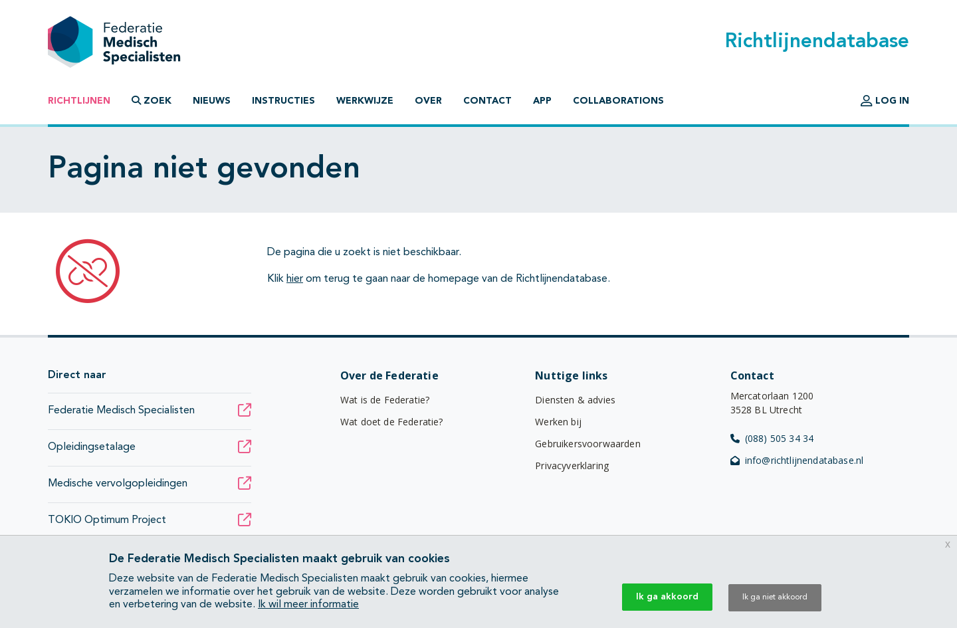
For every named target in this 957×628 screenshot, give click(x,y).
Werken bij (558, 421)
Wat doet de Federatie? (391, 421)
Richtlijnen (79, 101)
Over (428, 101)
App (542, 101)
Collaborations (618, 101)
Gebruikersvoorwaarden (587, 443)
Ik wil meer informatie (308, 604)
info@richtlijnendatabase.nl (797, 460)
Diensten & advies (575, 399)
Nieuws (212, 101)
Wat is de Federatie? (384, 399)
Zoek (151, 101)
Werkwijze (364, 101)
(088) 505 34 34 (772, 438)
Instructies (283, 101)
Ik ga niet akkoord (774, 597)
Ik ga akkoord (667, 596)
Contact (487, 101)
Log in (885, 101)
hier (294, 279)
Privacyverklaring (572, 465)
